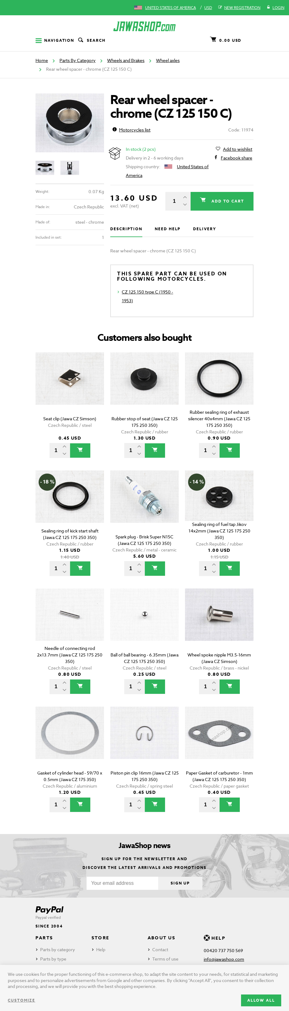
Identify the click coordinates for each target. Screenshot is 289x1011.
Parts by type (53, 959)
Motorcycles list (131, 130)
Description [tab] (126, 228)
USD (208, 7)
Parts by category (57, 949)
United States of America (170, 7)
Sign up (180, 883)
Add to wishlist (237, 149)
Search (91, 40)
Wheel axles (168, 60)
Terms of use (165, 959)
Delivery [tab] (204, 228)
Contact (160, 949)
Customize (21, 1000)
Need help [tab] (168, 228)
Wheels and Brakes (125, 60)
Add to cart (227, 201)
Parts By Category (77, 60)
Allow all (261, 1000)
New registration (239, 8)
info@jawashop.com (224, 959)
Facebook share (236, 158)
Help (100, 949)
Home (42, 60)
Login (275, 8)
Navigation (55, 40)
